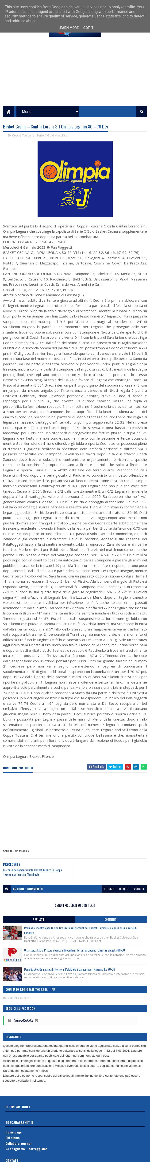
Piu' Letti (39, 925)
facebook (139, 895)
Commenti (111, 925)
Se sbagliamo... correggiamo (26, 1154)
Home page (13, 1137)
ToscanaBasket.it (23, 1026)
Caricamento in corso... (17, 1003)
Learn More (68, 28)
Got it (88, 28)
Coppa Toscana (23, 141)
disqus (123, 895)
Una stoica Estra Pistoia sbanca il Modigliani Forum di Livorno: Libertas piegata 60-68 (74, 956)
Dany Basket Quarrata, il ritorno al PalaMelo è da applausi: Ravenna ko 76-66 (69, 975)
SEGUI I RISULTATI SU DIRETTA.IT (75, 911)
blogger (109, 895)
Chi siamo (12, 1143)
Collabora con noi (18, 1149)
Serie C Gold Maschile (51, 141)
